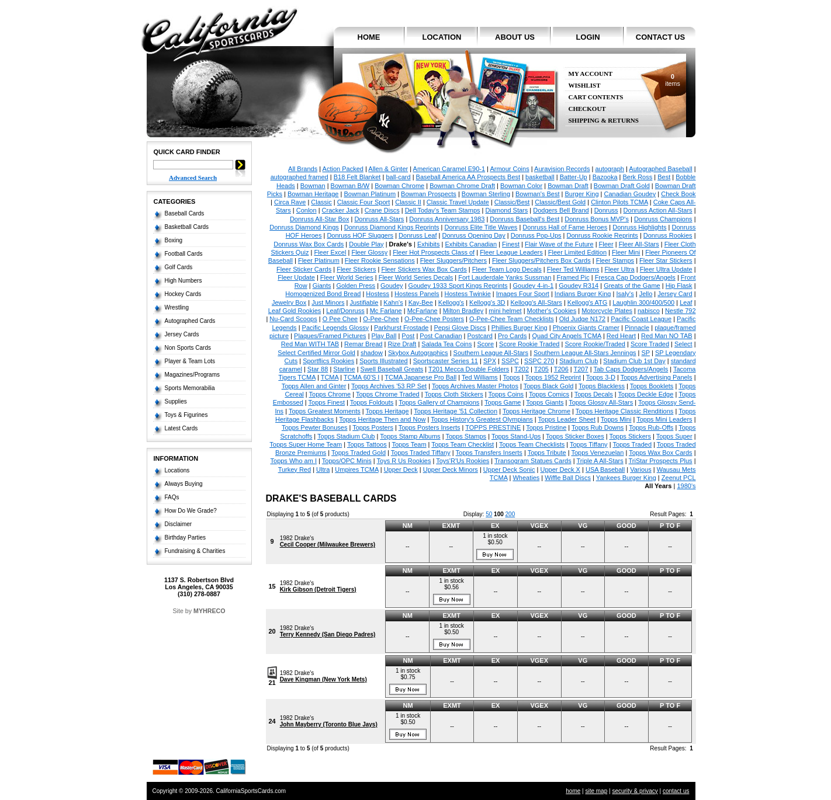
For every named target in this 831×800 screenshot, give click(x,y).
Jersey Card (674, 293)
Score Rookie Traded (529, 343)
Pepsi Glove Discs (460, 327)
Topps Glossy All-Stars (601, 402)
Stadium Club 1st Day (634, 360)
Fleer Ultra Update (666, 269)
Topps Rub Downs (598, 427)
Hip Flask (679, 285)
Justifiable (363, 302)
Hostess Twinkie (468, 293)
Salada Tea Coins (446, 343)
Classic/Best (512, 202)
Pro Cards (512, 335)
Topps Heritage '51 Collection (455, 411)
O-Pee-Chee (381, 318)
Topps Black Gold (549, 385)
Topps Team (409, 444)
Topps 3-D (600, 377)
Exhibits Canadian (471, 244)
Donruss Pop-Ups (536, 235)
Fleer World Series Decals (416, 277)
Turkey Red (294, 469)
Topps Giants (544, 402)
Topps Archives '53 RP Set (389, 385)
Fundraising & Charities (195, 551)
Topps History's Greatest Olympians (482, 419)
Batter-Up (573, 176)
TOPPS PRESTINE (493, 427)
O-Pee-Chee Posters (434, 318)
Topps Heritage (387, 411)
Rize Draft (401, 343)
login (588, 37)
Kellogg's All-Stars (536, 302)
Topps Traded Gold (358, 452)
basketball (540, 176)
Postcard (480, 335)
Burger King (581, 193)
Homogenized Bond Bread (323, 293)
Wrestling (177, 307)
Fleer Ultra (619, 269)
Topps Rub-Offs (651, 427)
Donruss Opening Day (473, 235)
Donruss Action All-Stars (658, 210)
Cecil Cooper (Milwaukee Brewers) (327, 544)
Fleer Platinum (319, 260)
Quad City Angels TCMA (566, 335)
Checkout (587, 109)
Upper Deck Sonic (509, 469)
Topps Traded (632, 444)
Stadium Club (578, 360)
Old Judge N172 (582, 318)
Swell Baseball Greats (392, 369)
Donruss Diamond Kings (304, 227)
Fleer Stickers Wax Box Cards (423, 269)
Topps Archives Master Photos (475, 385)
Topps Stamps (465, 436)
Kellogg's (451, 302)
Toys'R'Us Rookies (462, 460)
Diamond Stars (507, 210)
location (442, 37)
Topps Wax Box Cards (660, 452)
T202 (521, 369)
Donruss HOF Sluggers (360, 235)
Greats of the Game (632, 285)
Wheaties (526, 477)
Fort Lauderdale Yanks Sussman (504, 277)
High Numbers (183, 280)
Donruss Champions (663, 218)
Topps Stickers (631, 436)
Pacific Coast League (641, 318)
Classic (321, 202)
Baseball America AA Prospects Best (468, 176)
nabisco (649, 310)
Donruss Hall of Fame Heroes (564, 227)
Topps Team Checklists (532, 444)
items (672, 80)
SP (646, 352)
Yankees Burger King (626, 477)
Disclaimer (178, 524)
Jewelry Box (289, 302)
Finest (511, 244)
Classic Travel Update (458, 202)
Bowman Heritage (313, 193)
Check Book (678, 193)
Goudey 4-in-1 (533, 285)
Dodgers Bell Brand (560, 210)
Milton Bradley (463, 310)
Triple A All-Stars (599, 460)
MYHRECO (209, 610)
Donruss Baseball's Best (524, 218)
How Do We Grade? (191, 510)
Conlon (306, 210)
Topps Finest (327, 402)
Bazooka (605, 176)
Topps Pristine (546, 427)
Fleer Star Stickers (665, 260)
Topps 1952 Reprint (553, 377)
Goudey (391, 285)
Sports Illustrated (383, 360)
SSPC (510, 360)
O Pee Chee (340, 318)
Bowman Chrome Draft (462, 185)
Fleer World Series (346, 277)
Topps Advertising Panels (656, 377)
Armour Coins (509, 168)
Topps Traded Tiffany (421, 452)
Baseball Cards (185, 213)
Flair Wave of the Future (559, 244)
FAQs (172, 497)
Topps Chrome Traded (388, 394)
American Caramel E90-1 (449, 168)
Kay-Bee (420, 302)
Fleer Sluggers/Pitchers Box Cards (541, 260)
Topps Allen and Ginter (314, 385)
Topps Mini (616, 419)
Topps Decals (593, 394)
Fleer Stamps (615, 260)
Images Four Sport (522, 293)
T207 (581, 369)
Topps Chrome (330, 394)
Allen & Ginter (388, 168)
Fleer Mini (626, 252)
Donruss (606, 210)
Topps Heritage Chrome (536, 411)
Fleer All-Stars (639, 244)
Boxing (174, 240)
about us (515, 37)
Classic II (408, 202)
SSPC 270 (539, 360)
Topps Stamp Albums (410, 436)
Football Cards (184, 254)
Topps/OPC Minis (347, 460)
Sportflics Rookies (328, 360)
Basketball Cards (187, 227)
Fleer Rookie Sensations (380, 260)
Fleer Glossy (369, 252)
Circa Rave (290, 202)
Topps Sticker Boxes (575, 436)
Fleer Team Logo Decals (507, 269)
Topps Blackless (602, 385)
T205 (541, 369)
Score (485, 343)
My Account (591, 74)
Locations (177, 470)
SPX (489, 360)
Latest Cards (181, 428)
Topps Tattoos (367, 444)
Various (640, 469)
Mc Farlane (386, 310)
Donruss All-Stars (379, 218)
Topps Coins (506, 394)
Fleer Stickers (356, 269)
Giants (322, 285)
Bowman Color (521, 185)
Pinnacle (637, 327)
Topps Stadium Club (346, 436)
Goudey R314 (578, 285)
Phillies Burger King (519, 327)
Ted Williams (480, 377)
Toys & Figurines (186, 415)
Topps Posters (372, 427)
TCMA (330, 377)
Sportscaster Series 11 (445, 360)
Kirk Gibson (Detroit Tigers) (318, 589)
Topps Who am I (294, 460)
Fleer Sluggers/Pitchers (453, 260)
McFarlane (422, 310)
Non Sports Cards (188, 348)
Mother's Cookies (552, 310)
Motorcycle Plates (606, 310)
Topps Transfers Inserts (489, 452)
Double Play (366, 244)
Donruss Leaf (418, 235)
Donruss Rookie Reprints (602, 235)
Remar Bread (363, 343)
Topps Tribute (547, 452)
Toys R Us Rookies (404, 460)
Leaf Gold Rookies (294, 310)
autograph (609, 168)
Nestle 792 (680, 310)
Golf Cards (179, 267)
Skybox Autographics (418, 352)
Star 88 (317, 369)
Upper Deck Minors (450, 469)
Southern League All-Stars (490, 352)
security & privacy (634, 791)
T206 (561, 369)
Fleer (606, 244)
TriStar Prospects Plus (660, 460)
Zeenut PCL (679, 477)
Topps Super (674, 436)
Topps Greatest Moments (325, 411)
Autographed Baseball (660, 168)
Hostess (377, 293)
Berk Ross (638, 176)
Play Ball (384, 335)
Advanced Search (193, 177)
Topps (511, 377)
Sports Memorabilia (190, 388)
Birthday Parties (185, 537)
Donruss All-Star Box (319, 218)
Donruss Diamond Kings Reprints (391, 227)
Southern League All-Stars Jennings (585, 352)
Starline (344, 369)
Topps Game (502, 402)
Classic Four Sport (363, 202)
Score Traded (650, 343)
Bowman (313, 185)
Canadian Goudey (630, 193)
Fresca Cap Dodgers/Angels (635, 277)
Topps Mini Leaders (664, 419)
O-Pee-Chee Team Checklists (511, 318)
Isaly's (624, 293)
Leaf (686, 302)
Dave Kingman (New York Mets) (323, 679)
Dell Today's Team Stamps (442, 210)
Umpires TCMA (356, 469)
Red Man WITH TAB (310, 343)
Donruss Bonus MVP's (597, 218)
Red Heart (621, 335)
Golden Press (355, 285)
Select (683, 343)
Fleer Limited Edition (577, 252)
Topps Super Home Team (305, 444)
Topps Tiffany (589, 444)
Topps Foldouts (372, 402)
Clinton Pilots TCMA (619, 202)
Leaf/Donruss (345, 310)
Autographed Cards (190, 321)
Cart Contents (596, 97)
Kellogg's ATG (587, 302)
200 (510, 514)
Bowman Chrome (399, 185)
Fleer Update (296, 277)
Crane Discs (382, 210)
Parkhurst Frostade (401, 327)
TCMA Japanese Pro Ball (420, 377)
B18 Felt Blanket (357, 176)
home (369, 37)
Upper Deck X (560, 469)
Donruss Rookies (667, 235)
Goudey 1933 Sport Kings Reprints (458, 285)
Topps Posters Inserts (429, 427)
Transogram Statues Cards (533, 460)
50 (489, 514)
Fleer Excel (330, 252)
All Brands (302, 168)
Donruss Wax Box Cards (308, 244)
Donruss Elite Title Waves (480, 227)
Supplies (176, 401)
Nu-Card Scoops (293, 318)
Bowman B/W (350, 185)
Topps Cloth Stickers (454, 394)
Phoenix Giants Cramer (586, 327)
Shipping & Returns (604, 120)
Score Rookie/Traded (595, 343)
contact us (660, 37)
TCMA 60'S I (361, 377)
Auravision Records (562, 168)
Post (407, 335)
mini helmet (505, 310)
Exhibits (428, 244)
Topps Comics (549, 394)
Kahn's (393, 302)
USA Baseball (605, 469)
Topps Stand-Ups (516, 436)
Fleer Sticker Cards (303, 269)
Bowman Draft (568, 185)
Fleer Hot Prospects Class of (434, 252)
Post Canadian (441, 335)
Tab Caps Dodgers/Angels (630, 369)
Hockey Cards (183, 294)
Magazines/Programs (192, 374)
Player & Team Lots (190, 361)
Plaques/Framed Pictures (330, 335)
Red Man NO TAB (666, 335)
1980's (686, 485)
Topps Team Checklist (462, 444)
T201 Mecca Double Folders (468, 369)
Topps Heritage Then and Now (382, 419)
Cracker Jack (340, 210)
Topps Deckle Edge (646, 394)
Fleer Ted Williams (573, 269)
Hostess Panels (416, 293)
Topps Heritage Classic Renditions (625, 411)
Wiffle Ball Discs (568, 477)
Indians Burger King (583, 293)
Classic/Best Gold (560, 202)
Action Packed (343, 168)
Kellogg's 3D (487, 302)
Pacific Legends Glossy (335, 327)
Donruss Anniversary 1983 (446, 218)
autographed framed (299, 176)
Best (663, 176)
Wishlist (585, 85)
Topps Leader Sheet (566, 419)
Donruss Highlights (639, 227)
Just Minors (327, 302)
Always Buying (184, 484)
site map (596, 791)
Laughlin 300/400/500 (643, 302)
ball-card (398, 176)
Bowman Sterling (486, 193)
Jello (646, 293)
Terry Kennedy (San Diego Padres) (328, 634)
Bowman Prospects (428, 193)
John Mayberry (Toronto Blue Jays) (329, 724)
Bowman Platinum (370, 193)
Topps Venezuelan (597, 452)
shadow (372, 352)
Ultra (323, 469)
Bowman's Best (537, 193)
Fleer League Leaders (511, 252)
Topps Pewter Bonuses (315, 427)
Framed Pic (572, 277)
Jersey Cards (182, 334)
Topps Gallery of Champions (439, 402)
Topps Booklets (652, 385)
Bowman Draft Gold (622, 185)
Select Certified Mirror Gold (316, 352)
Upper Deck (401, 469)
